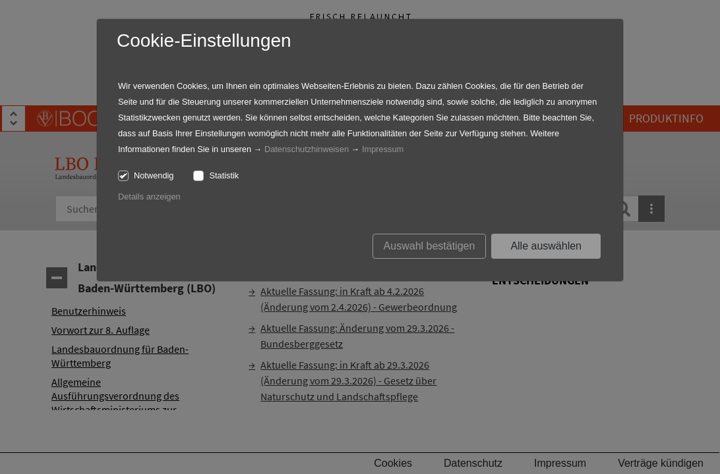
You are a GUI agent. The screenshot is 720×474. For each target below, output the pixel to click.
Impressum (383, 149)
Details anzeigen (149, 196)
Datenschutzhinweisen (306, 149)
